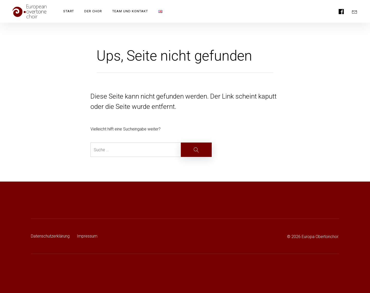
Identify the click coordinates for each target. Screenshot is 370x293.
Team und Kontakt (130, 11)
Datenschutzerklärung (50, 236)
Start (68, 11)
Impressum (87, 236)
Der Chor (93, 11)
